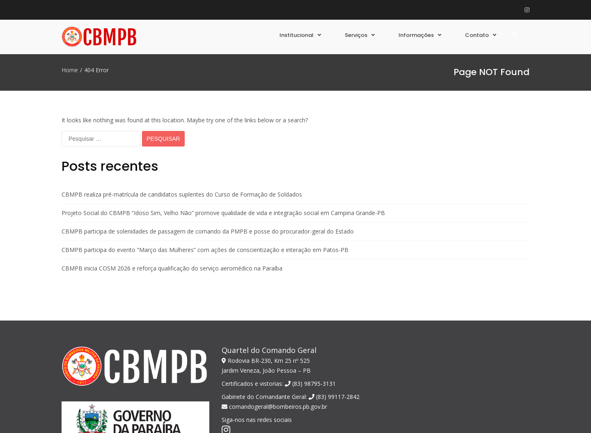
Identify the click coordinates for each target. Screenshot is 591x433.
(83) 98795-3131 (310, 329)
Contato (477, 35)
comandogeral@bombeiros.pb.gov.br (274, 352)
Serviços (356, 35)
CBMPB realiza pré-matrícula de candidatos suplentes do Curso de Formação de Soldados (182, 140)
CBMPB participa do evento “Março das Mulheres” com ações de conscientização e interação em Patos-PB (205, 195)
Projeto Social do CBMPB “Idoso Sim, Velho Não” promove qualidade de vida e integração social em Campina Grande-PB (223, 158)
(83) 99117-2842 (334, 342)
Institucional (296, 35)
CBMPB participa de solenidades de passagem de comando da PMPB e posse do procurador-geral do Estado (208, 177)
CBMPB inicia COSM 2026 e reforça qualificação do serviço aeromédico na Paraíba (172, 214)
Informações (416, 35)
